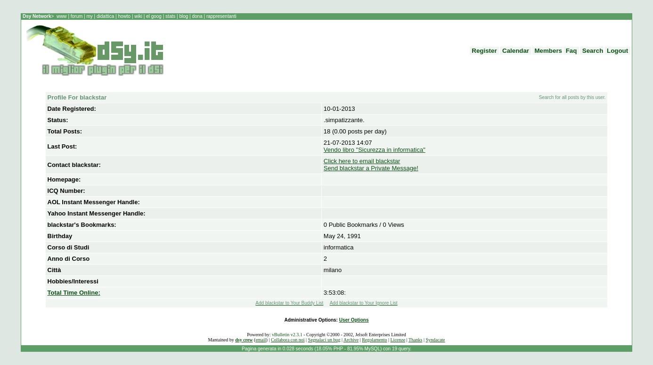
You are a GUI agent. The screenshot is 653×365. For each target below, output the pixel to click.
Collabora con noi (288, 339)
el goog (154, 16)
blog (183, 16)
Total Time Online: (74, 292)
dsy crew (244, 339)
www (62, 16)
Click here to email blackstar (362, 161)
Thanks (415, 339)
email (260, 339)
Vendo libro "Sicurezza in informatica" (374, 149)
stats (171, 16)
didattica (105, 16)
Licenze (398, 339)
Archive (351, 339)
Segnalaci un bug (324, 339)
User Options (354, 320)
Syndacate (435, 339)
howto (124, 16)
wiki (138, 16)
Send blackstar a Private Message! (371, 168)
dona (197, 16)
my (90, 16)
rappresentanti (221, 16)
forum (76, 16)
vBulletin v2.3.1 (287, 334)
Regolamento (374, 339)
